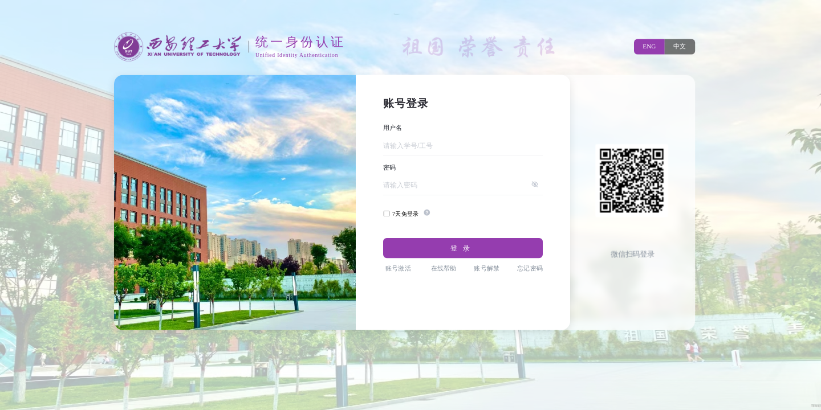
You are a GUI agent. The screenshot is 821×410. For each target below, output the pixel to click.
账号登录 (406, 103)
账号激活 (398, 268)
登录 (462, 248)
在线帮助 (444, 268)
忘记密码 (530, 268)
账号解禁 (486, 268)
